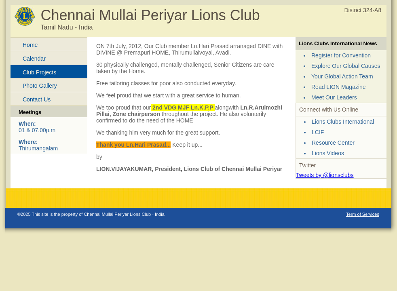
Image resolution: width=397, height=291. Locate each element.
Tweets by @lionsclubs (325, 175)
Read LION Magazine (338, 87)
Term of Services (362, 214)
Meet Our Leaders (334, 97)
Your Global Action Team (342, 76)
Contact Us (37, 99)
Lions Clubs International (343, 121)
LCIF (318, 132)
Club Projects (39, 72)
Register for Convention (341, 55)
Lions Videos (328, 153)
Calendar (34, 58)
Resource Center (333, 142)
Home (30, 45)
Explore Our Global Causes (345, 66)
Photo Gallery (40, 85)
